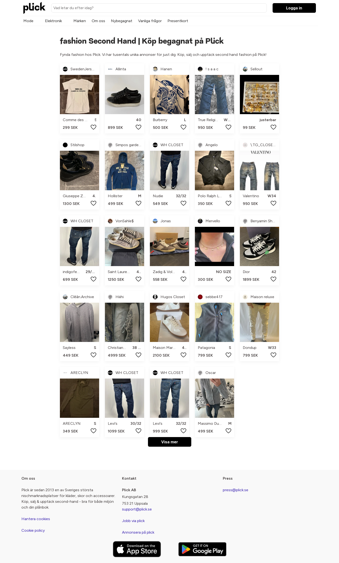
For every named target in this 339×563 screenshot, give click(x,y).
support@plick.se (137, 509)
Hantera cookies (35, 519)
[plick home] (34, 8)
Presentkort (177, 21)
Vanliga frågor (150, 21)
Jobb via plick (133, 520)
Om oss (98, 21)
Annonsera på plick (138, 532)
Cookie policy (33, 530)
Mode (28, 21)
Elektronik (53, 21)
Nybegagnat (121, 21)
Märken (79, 21)
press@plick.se (235, 490)
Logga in (294, 8)
